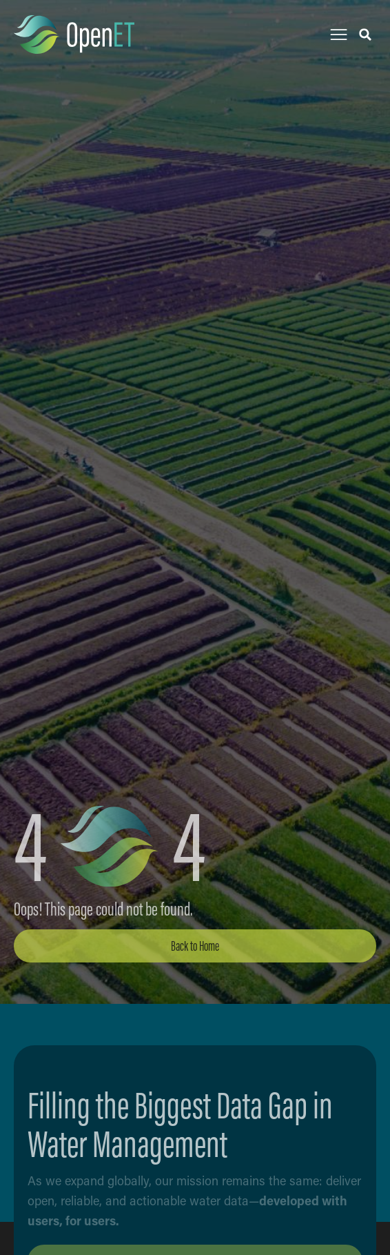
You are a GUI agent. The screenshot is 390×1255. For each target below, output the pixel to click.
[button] (339, 35)
